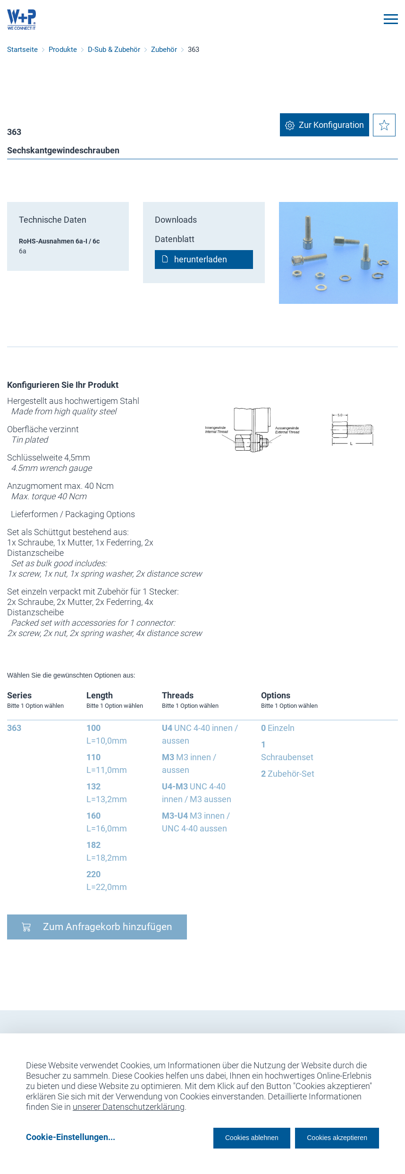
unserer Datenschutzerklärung (129, 1103)
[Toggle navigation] (391, 19)
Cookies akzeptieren (328, 1137)
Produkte (63, 49)
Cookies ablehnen (223, 1137)
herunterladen (200, 259)
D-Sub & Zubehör (114, 49)
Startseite (22, 49)
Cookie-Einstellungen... (70, 1137)
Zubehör (164, 49)
